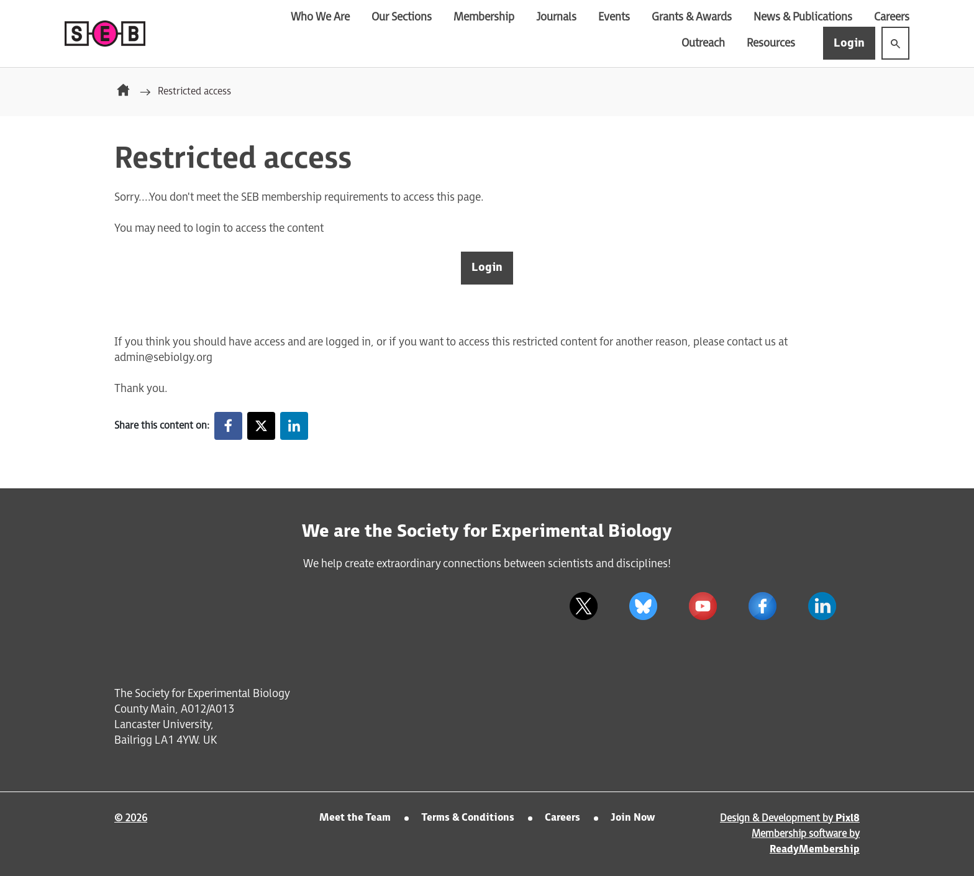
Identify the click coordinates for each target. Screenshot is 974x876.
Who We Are (320, 17)
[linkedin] (822, 606)
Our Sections (401, 17)
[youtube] (702, 606)
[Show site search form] (895, 43)
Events (614, 17)
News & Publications (802, 17)
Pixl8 (847, 818)
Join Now (633, 818)
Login (849, 43)
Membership (483, 17)
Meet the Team (355, 818)
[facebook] (762, 606)
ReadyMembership (815, 849)
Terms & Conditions (467, 818)
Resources (771, 43)
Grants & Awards (692, 17)
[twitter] (583, 606)
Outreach (703, 43)
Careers (891, 17)
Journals (556, 17)
